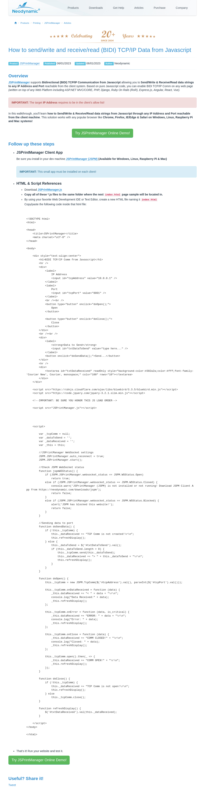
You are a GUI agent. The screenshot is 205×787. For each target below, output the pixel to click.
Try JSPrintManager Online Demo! (102, 133)
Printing (36, 23)
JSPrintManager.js (50, 189)
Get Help (118, 7)
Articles (139, 7)
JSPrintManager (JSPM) (81, 158)
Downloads (96, 7)
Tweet (12, 785)
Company (182, 7)
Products (73, 7)
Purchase (160, 7)
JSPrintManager (52, 23)
